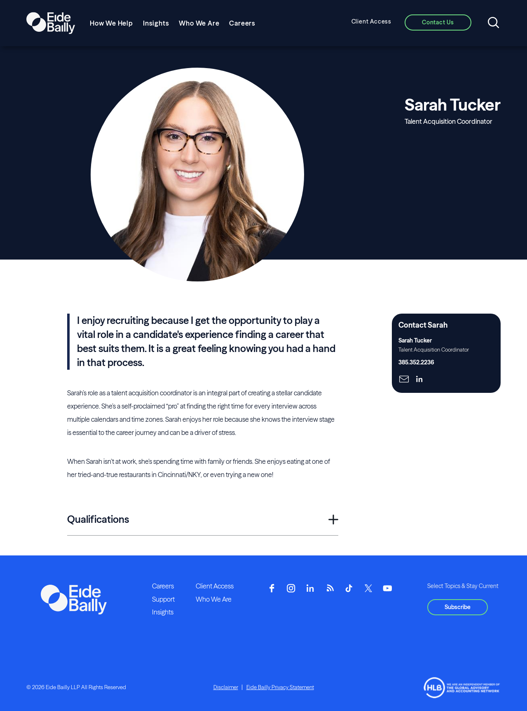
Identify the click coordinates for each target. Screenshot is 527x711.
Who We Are (199, 23)
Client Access (371, 21)
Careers (242, 23)
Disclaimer (225, 687)
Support (163, 599)
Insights (156, 23)
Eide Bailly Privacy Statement (280, 687)
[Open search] (493, 23)
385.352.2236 (416, 362)
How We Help (111, 23)
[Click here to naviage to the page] (404, 379)
